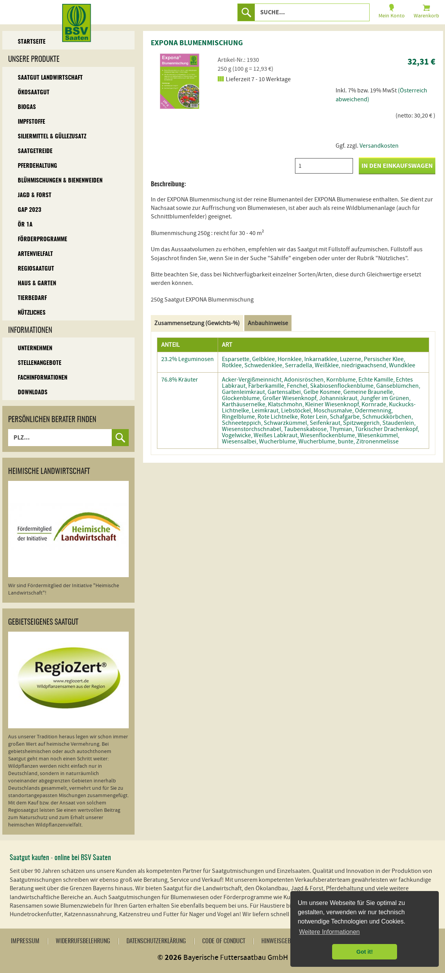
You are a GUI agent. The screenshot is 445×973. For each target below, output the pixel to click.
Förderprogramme (42, 239)
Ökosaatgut (33, 92)
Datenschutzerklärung (156, 941)
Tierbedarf (32, 298)
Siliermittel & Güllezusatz (52, 137)
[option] (180, 81)
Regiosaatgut (36, 269)
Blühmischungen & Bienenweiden (60, 181)
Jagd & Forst (34, 195)
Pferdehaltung (37, 166)
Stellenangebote (39, 363)
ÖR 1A (25, 225)
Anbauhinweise (268, 323)
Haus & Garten (37, 283)
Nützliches (32, 313)
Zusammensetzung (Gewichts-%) (197, 323)
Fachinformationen (42, 378)
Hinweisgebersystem (288, 941)
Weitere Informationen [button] (329, 932)
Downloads (33, 392)
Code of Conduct (223, 941)
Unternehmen (35, 348)
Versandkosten (379, 146)
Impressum (25, 941)
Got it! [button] (364, 952)
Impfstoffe (31, 122)
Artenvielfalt (35, 254)
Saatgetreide (35, 151)
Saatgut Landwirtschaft (50, 78)
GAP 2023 (29, 210)
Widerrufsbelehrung (83, 941)
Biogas (27, 107)
